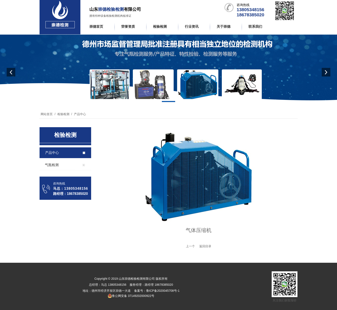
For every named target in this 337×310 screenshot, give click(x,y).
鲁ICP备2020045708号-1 (163, 290)
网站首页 (47, 114)
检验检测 (63, 114)
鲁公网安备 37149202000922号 (131, 296)
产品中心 (79, 114)
